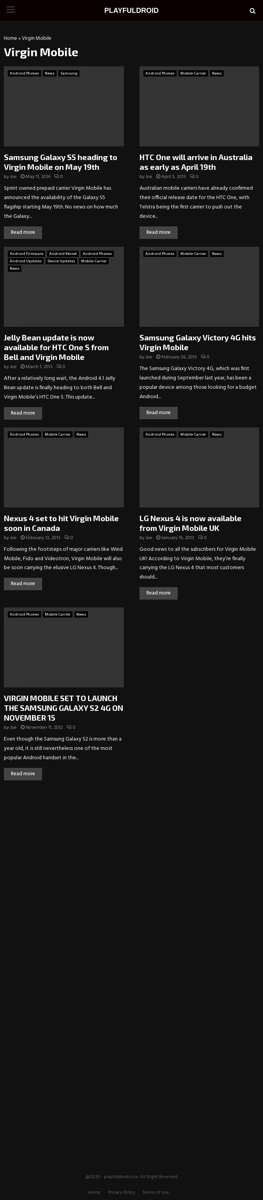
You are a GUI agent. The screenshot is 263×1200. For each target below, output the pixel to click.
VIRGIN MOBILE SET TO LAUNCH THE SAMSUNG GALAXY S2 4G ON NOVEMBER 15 (63, 707)
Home (10, 38)
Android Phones (24, 73)
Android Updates (26, 261)
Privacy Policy (121, 1192)
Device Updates (61, 261)
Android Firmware (26, 254)
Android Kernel (63, 254)
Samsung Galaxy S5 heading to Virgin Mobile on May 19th (60, 161)
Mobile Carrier (193, 73)
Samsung (69, 73)
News (50, 73)
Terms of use (156, 1192)
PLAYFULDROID (131, 10)
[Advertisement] (131, 845)
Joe (13, 177)
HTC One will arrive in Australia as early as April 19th (195, 161)
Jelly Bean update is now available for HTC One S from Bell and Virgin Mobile (56, 347)
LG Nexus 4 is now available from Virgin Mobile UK (190, 522)
